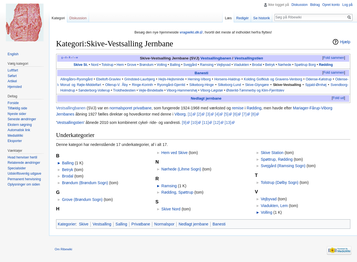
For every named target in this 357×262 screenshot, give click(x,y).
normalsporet (120, 108)
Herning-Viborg (199, 79)
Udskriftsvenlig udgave (24, 174)
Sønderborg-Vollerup (94, 90)
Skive (83, 224)
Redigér (242, 18)
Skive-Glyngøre (257, 85)
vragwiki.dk (189, 32)
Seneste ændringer (22, 119)
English (13, 54)
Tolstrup (108, 65)
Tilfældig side (17, 108)
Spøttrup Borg (305, 65)
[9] (184, 122)
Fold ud (338, 98)
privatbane (142, 108)
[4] (217, 114)
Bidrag (315, 5)
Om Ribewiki (63, 249)
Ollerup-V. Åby (116, 85)
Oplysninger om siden (24, 184)
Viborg (179, 114)
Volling (162, 65)
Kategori (58, 18)
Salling (121, 224)
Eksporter (15, 141)
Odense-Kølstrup (319, 79)
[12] (216, 122)
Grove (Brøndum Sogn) (82, 199)
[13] (228, 122)
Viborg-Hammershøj (182, 90)
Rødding (326, 65)
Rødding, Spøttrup (177, 192)
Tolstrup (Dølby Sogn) (279, 182)
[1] (190, 114)
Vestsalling (102, 224)
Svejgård (190, 65)
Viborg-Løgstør (211, 90)
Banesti (201, 73)
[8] (253, 114)
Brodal (257, 65)
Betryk (270, 65)
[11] (205, 122)
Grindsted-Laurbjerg (139, 79)
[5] (226, 114)
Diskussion (299, 5)
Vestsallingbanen (215, 58)
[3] (208, 114)
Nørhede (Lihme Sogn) (181, 169)
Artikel (12, 81)
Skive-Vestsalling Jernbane (164, 58)
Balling (175, 65)
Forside (13, 103)
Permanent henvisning (24, 179)
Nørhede (284, 65)
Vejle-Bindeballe (151, 90)
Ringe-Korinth (142, 85)
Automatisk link (19, 130)
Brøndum (146, 65)
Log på (347, 5)
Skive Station (272, 152)
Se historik (261, 18)
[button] (334, 58)
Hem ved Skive (174, 152)
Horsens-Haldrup (227, 79)
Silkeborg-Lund (229, 85)
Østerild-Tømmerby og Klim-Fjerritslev (255, 90)
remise (237, 108)
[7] (244, 114)
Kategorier (67, 224)
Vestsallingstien (248, 58)
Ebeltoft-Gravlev (108, 79)
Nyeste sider (17, 114)
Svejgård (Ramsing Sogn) (283, 166)
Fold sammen (333, 58)
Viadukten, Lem (274, 205)
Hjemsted (15, 87)
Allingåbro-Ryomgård (76, 79)
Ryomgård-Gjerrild (171, 85)
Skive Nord (170, 209)
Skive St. (81, 65)
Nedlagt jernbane (206, 98)
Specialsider (17, 168)
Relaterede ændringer (24, 163)
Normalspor (164, 224)
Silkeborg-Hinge (201, 85)
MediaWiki (15, 136)
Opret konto (331, 5)
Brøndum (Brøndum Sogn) (85, 183)
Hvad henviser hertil (22, 157)
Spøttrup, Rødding (277, 159)
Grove (131, 65)
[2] (199, 114)
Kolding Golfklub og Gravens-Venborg (273, 79)
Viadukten (241, 65)
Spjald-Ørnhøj (315, 85)
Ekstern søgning (20, 125)
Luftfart (13, 70)
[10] (194, 122)
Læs (228, 18)
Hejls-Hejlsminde (171, 79)
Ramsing (207, 65)
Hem (120, 65)
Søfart (12, 76)
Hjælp (345, 42)
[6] (235, 114)
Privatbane (140, 224)
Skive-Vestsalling (287, 85)
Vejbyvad (224, 65)
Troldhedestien (124, 90)
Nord (94, 65)
